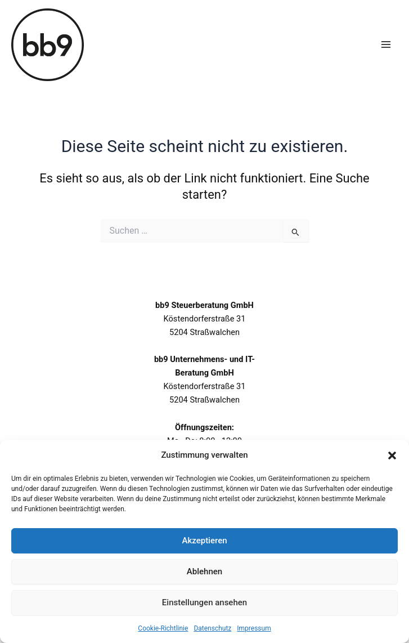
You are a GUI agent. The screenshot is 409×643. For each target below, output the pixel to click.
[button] (392, 455)
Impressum (254, 628)
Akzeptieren (204, 540)
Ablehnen (204, 571)
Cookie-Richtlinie (163, 628)
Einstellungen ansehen (204, 602)
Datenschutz (212, 628)
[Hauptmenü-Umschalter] (386, 44)
